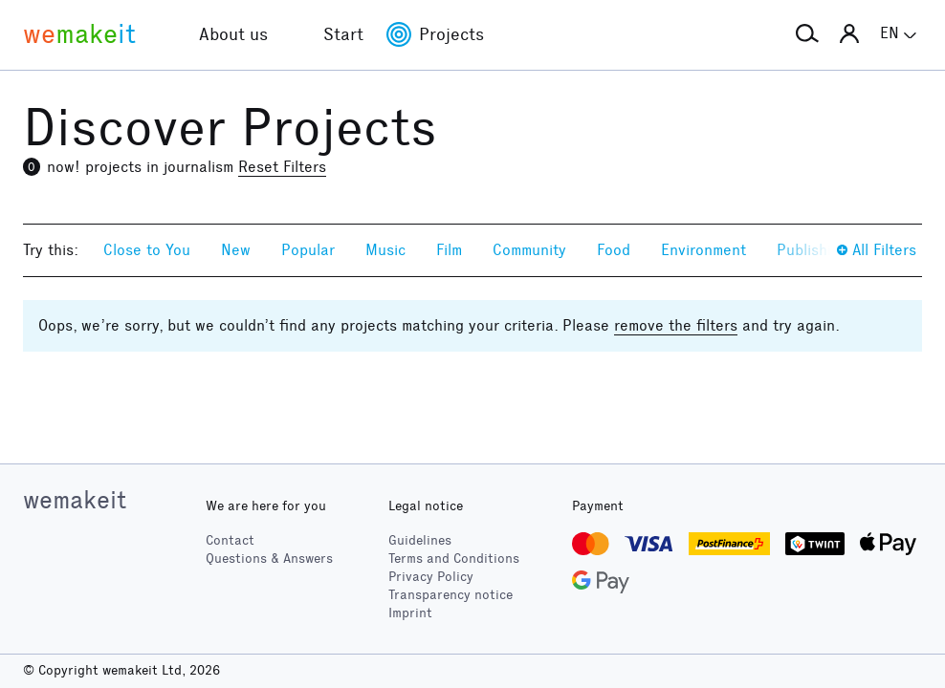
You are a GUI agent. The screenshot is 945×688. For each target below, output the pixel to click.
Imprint (410, 613)
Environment (703, 250)
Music (385, 250)
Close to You (146, 250)
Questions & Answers (269, 558)
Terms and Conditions (453, 558)
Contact (230, 540)
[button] (807, 34)
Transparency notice (450, 595)
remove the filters (675, 325)
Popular (308, 250)
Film (449, 250)
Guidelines (419, 540)
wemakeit (74, 499)
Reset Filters (282, 167)
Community (529, 250)
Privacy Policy (430, 577)
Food (613, 250)
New (236, 250)
